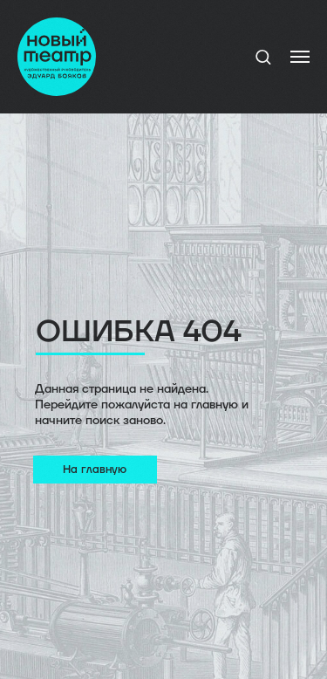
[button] (263, 56)
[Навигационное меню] (300, 57)
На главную (94, 469)
